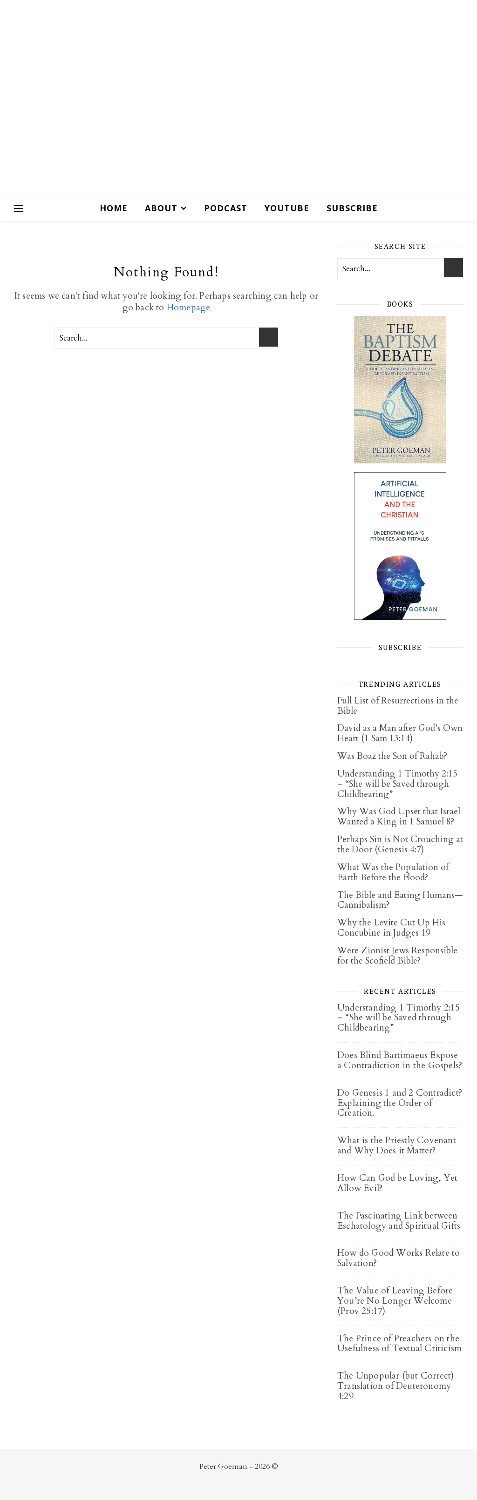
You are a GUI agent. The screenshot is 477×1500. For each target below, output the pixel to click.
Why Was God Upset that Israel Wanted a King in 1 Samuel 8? (398, 816)
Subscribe (352, 208)
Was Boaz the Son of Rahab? (392, 756)
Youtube (287, 208)
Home (114, 208)
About (161, 208)
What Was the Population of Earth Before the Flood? (393, 872)
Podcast (225, 208)
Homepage (189, 307)
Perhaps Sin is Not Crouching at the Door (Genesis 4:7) (400, 844)
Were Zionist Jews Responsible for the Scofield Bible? (397, 955)
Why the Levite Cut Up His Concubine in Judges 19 (391, 928)
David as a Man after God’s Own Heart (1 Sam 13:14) (400, 733)
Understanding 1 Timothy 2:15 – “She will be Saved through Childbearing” (397, 784)
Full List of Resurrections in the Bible (397, 706)
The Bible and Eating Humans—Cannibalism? (400, 900)
